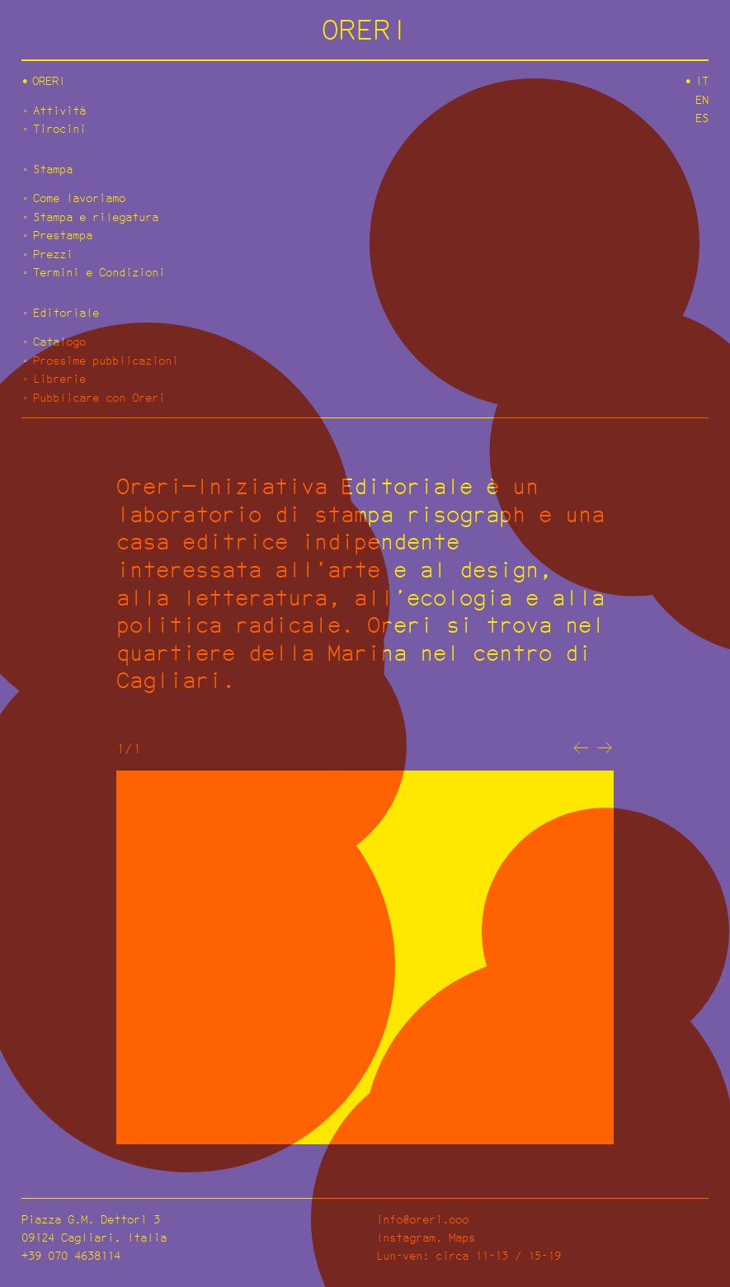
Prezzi (53, 254)
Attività (59, 110)
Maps (462, 1237)
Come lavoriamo (79, 198)
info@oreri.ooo (422, 1219)
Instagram (406, 1237)
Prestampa (62, 235)
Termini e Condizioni (99, 272)
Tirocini (59, 128)
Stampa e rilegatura (95, 217)
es (702, 118)
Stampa (53, 169)
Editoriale (66, 312)
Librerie (59, 378)
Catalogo (59, 341)
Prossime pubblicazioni (105, 360)
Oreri (48, 80)
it (702, 80)
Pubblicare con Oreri (99, 397)
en (702, 99)
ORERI (365, 29)
